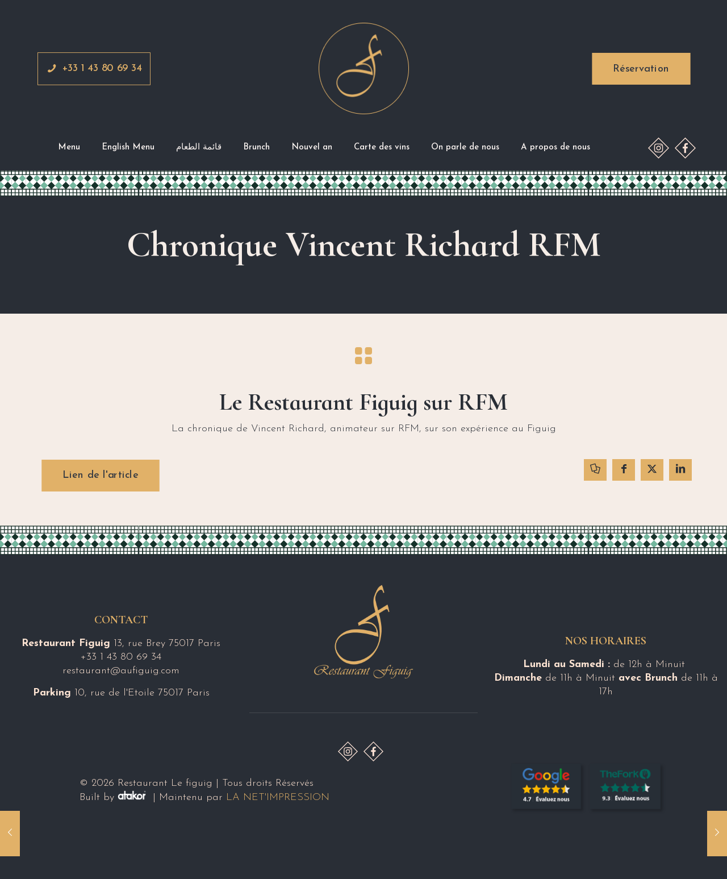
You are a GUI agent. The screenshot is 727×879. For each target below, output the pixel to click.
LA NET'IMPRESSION (277, 797)
